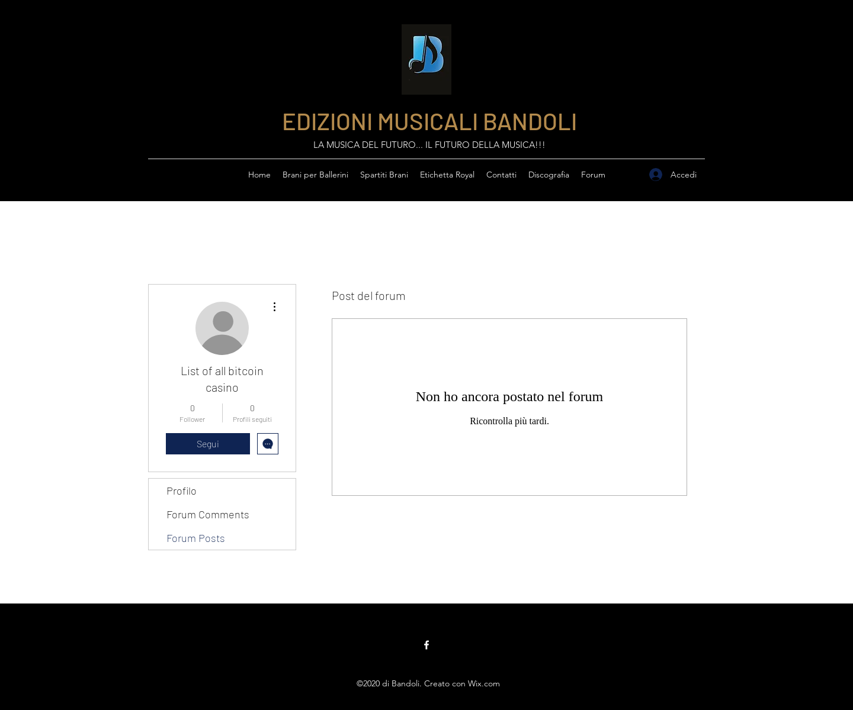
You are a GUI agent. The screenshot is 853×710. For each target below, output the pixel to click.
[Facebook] (426, 645)
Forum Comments (207, 514)
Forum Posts (195, 537)
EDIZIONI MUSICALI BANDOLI (429, 120)
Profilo (181, 490)
